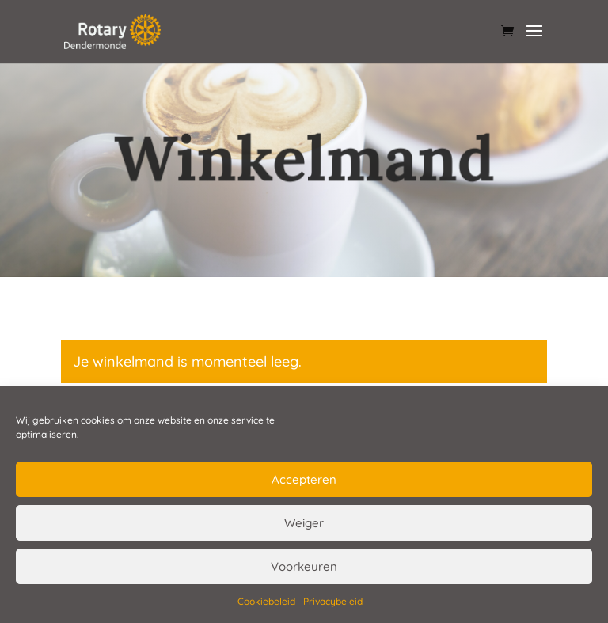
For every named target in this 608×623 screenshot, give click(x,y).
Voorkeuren (304, 566)
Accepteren (304, 479)
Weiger (304, 522)
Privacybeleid (333, 601)
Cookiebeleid (266, 601)
